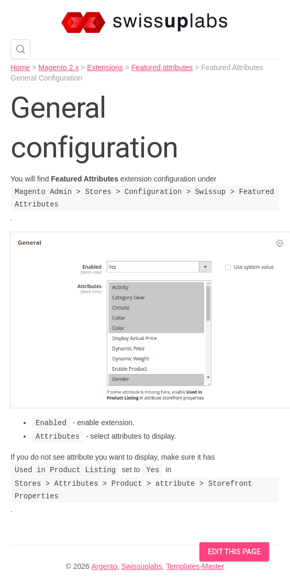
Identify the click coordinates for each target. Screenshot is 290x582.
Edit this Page (234, 551)
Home (20, 67)
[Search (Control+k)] (20, 49)
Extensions (104, 67)
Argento (104, 566)
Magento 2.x (58, 67)
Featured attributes (162, 67)
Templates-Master (195, 566)
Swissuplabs (141, 566)
